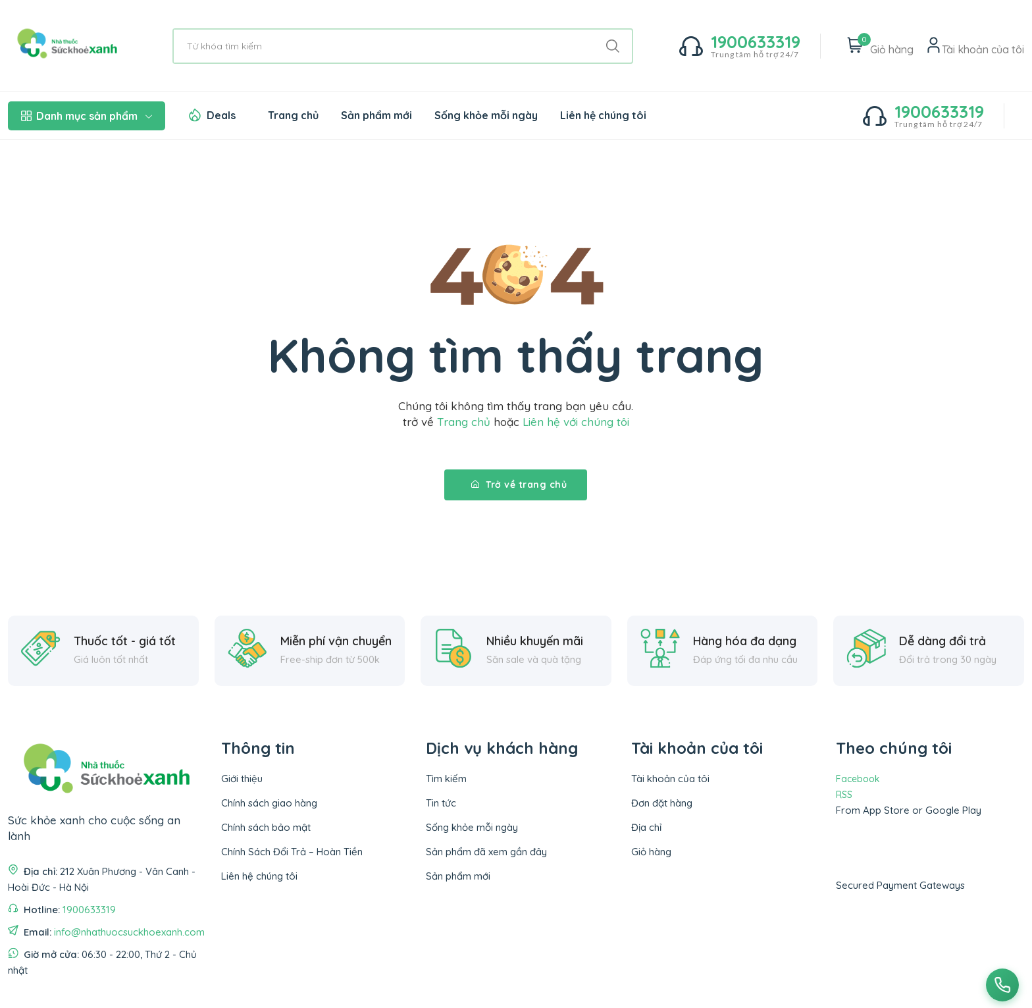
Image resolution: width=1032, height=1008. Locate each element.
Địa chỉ (646, 827)
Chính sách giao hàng (269, 803)
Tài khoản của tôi (670, 778)
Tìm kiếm (446, 778)
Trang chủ (293, 115)
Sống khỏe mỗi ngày (486, 115)
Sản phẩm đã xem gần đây (486, 851)
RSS (844, 795)
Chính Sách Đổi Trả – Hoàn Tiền (292, 851)
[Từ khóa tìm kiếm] (403, 46)
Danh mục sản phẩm (86, 115)
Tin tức (441, 803)
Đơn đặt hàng (661, 803)
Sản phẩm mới (376, 115)
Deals (221, 115)
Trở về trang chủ (519, 485)
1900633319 (89, 909)
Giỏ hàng (651, 851)
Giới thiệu (242, 778)
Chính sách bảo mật (266, 827)
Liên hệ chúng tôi (603, 115)
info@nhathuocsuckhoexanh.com (129, 932)
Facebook (858, 779)
